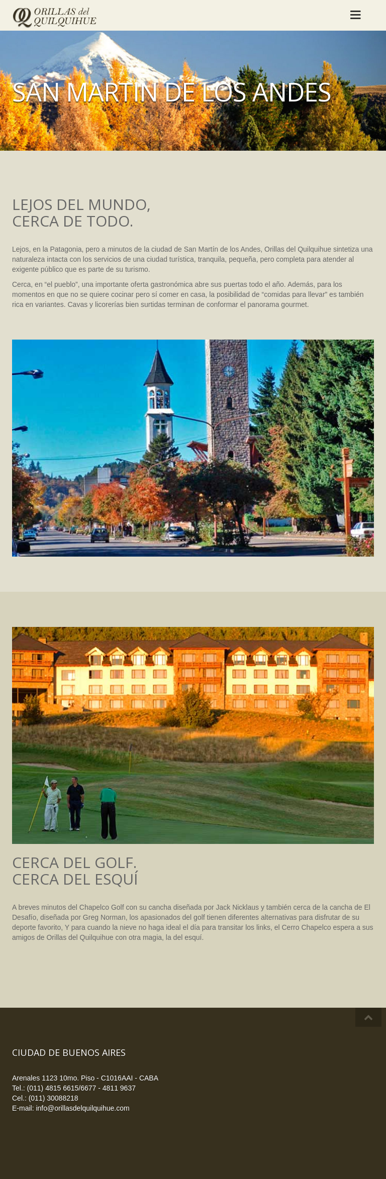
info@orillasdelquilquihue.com (82, 1108)
